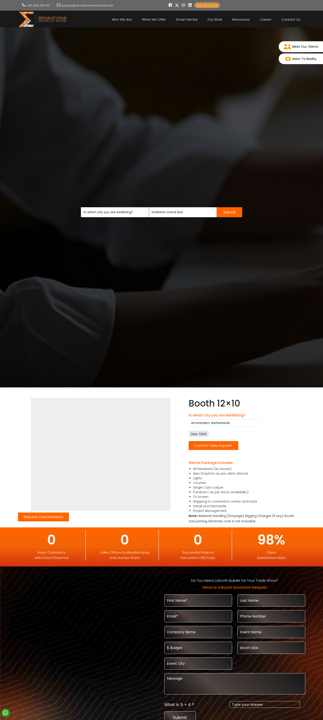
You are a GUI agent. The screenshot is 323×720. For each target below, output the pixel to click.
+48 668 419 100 (38, 5)
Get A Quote (207, 5)
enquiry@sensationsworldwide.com (88, 5)
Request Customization (43, 517)
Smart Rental (186, 19)
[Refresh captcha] (225, 705)
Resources (241, 19)
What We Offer (154, 19)
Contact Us (291, 19)
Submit (229, 212)
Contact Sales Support (213, 445)
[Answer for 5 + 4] (264, 704)
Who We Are (122, 19)
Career (265, 19)
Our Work (215, 19)
